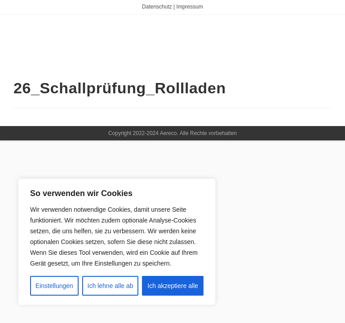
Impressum (190, 7)
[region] (117, 242)
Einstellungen (54, 285)
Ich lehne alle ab (110, 285)
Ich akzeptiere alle (172, 285)
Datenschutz (157, 7)
